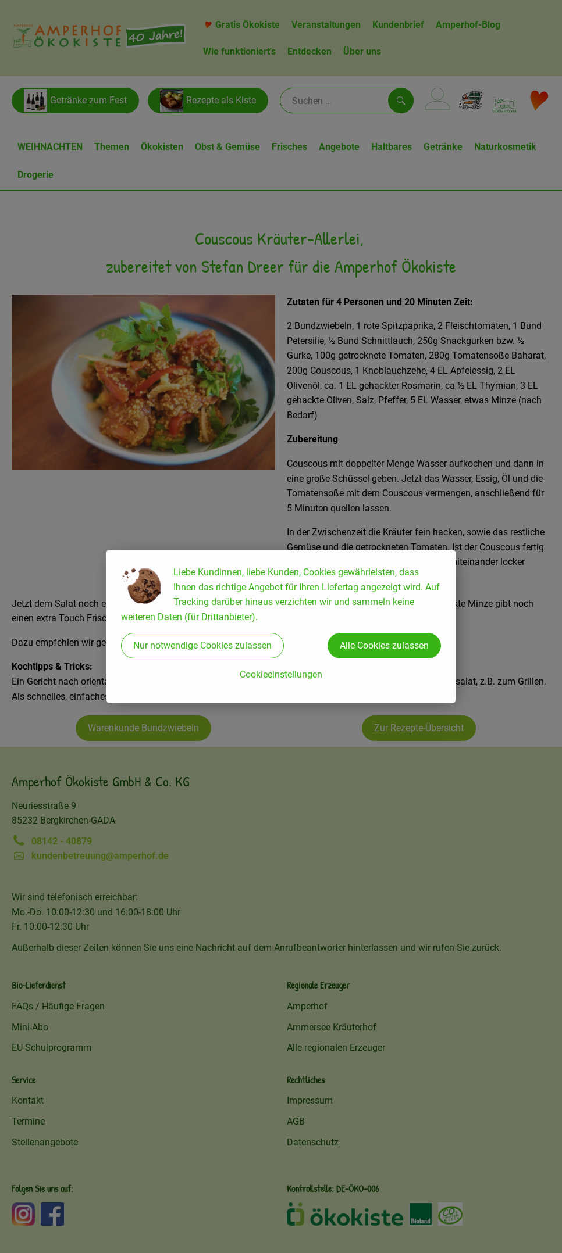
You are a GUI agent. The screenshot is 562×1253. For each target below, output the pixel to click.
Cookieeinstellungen (281, 674)
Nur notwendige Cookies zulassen (202, 645)
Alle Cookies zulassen (384, 645)
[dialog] (281, 626)
